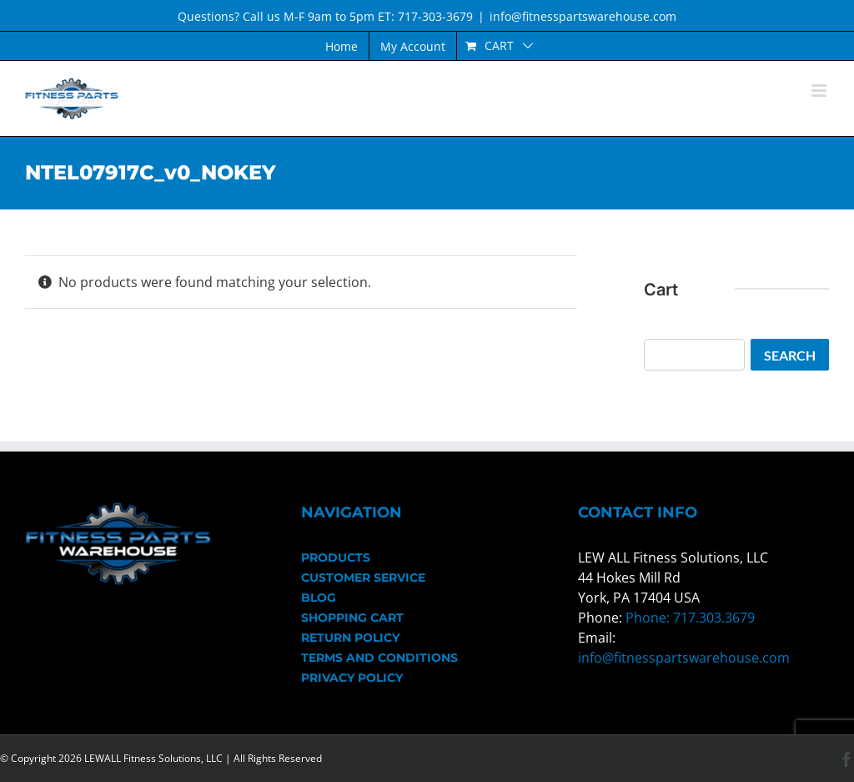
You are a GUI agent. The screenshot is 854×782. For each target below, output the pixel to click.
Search (790, 355)
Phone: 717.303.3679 (690, 617)
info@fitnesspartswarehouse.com (583, 16)
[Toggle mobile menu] (820, 90)
